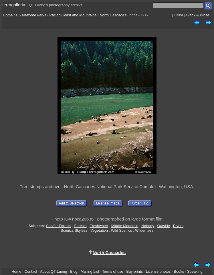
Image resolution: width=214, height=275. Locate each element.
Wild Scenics (121, 230)
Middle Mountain (124, 226)
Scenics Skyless (74, 230)
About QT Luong (53, 271)
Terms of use (112, 271)
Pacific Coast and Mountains (73, 15)
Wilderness (144, 230)
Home (8, 15)
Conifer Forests (58, 226)
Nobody (147, 226)
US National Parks (31, 15)
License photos (158, 271)
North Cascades (113, 15)
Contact (30, 271)
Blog (74, 271)
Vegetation (99, 230)
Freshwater (99, 226)
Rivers (178, 226)
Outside (163, 226)
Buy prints (134, 271)
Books (179, 271)
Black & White (197, 15)
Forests (80, 226)
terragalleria (13, 4)
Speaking (195, 271)
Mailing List (90, 271)
